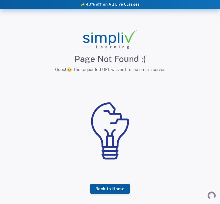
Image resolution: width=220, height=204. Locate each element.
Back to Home (110, 189)
